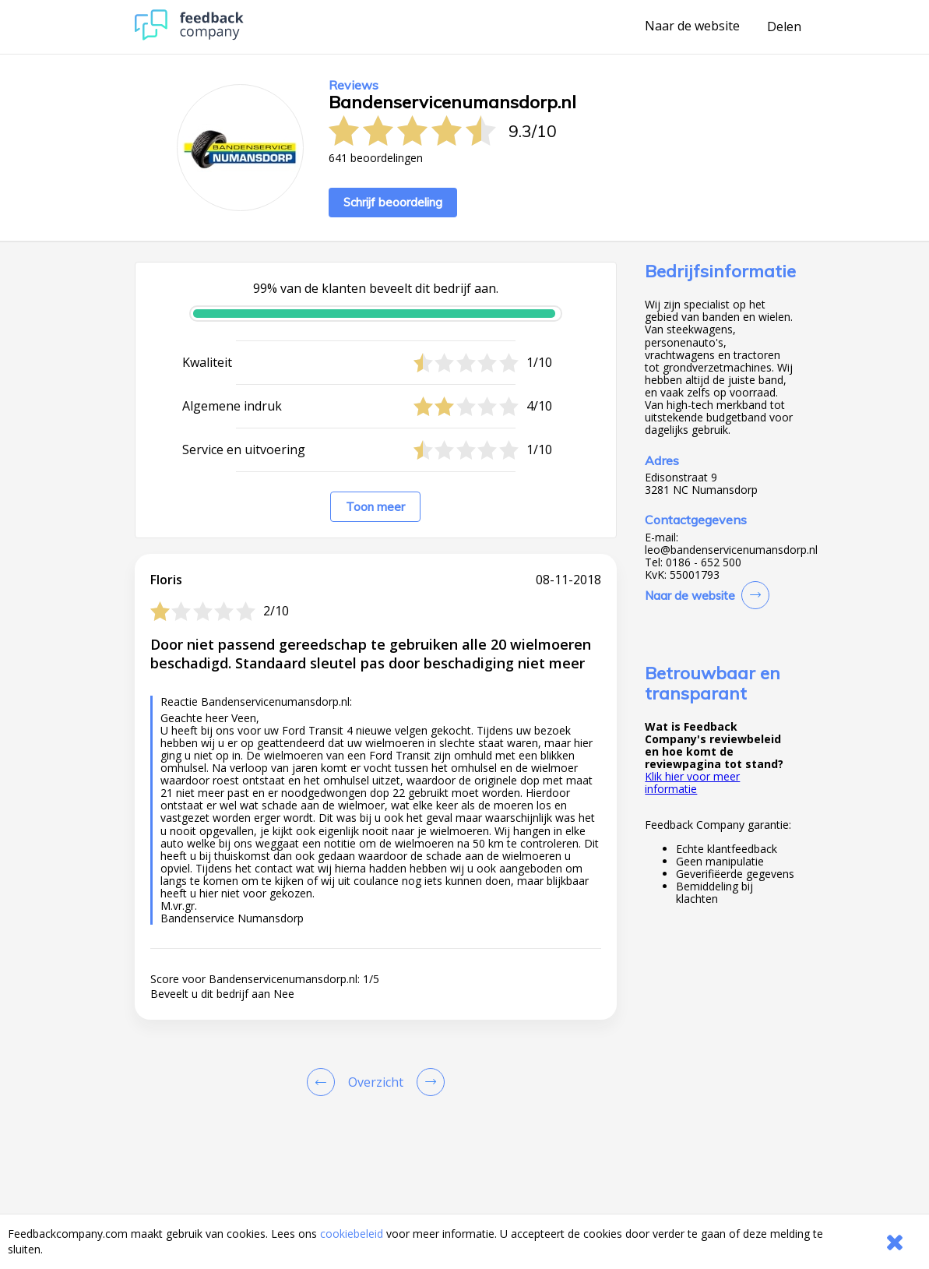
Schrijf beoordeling (392, 202)
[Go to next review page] (427, 1082)
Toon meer (375, 506)
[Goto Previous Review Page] (324, 1082)
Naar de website (692, 26)
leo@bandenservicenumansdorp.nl (731, 550)
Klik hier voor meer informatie (692, 782)
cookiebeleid (351, 1233)
